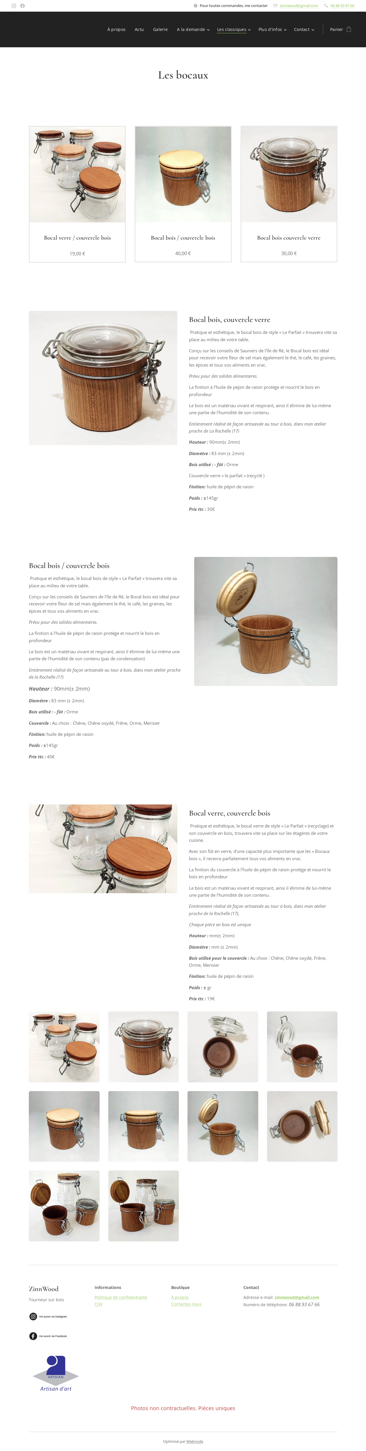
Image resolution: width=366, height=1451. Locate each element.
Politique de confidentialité (120, 1297)
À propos (180, 1297)
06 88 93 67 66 (342, 5)
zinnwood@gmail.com (299, 5)
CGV (98, 1304)
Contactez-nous (186, 1304)
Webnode (194, 1441)
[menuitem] (118, 29)
